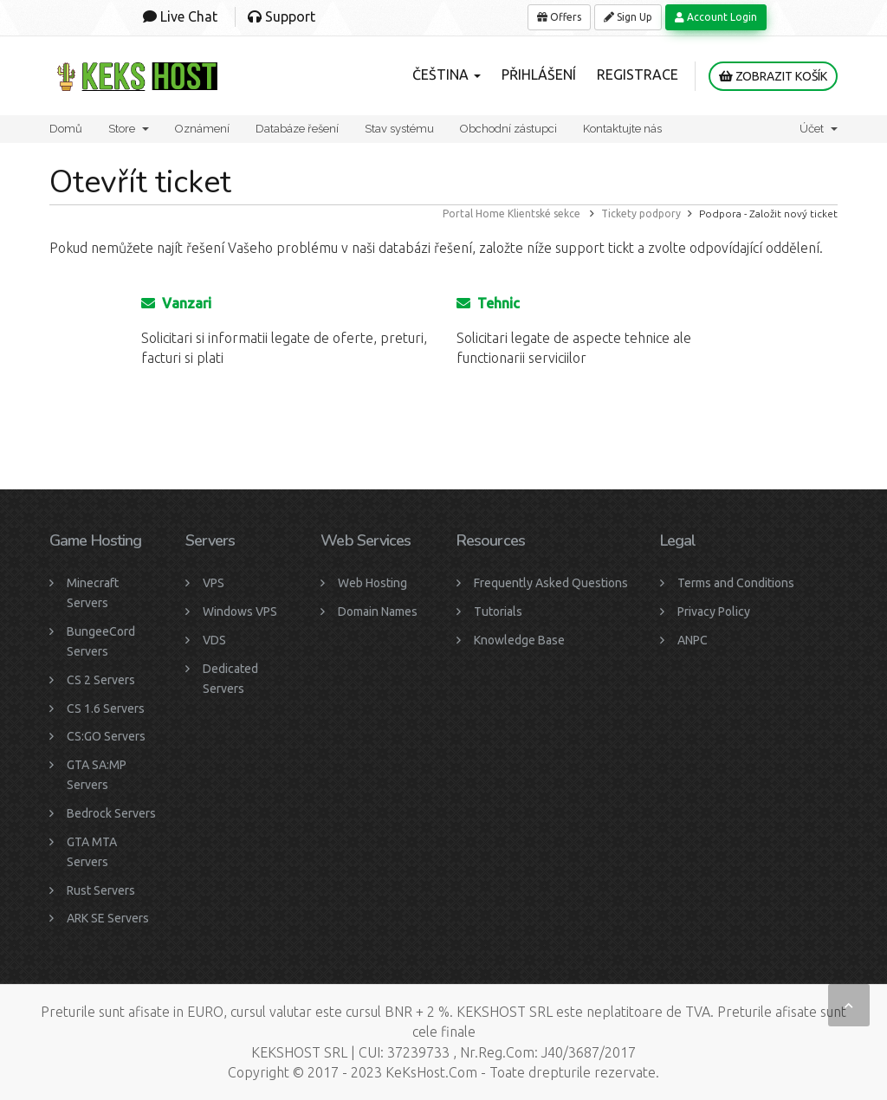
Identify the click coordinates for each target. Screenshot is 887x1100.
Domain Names (378, 611)
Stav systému (399, 128)
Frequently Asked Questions (551, 583)
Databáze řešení (297, 128)
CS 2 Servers (101, 680)
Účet (819, 128)
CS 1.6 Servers (106, 708)
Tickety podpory (641, 213)
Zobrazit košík (773, 76)
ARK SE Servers (108, 918)
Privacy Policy (713, 611)
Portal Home (474, 213)
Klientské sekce (544, 213)
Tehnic (488, 303)
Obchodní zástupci (508, 128)
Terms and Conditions (735, 583)
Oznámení (202, 128)
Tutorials (498, 611)
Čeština (446, 74)
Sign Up (628, 17)
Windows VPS (240, 611)
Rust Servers (101, 890)
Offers (559, 17)
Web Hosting (372, 583)
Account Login (716, 17)
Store (128, 128)
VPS (213, 583)
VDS (214, 640)
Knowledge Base (519, 640)
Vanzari (176, 303)
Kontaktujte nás (622, 128)
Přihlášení (539, 74)
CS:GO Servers (106, 736)
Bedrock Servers (111, 813)
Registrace (637, 74)
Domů (65, 128)
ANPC (692, 640)
